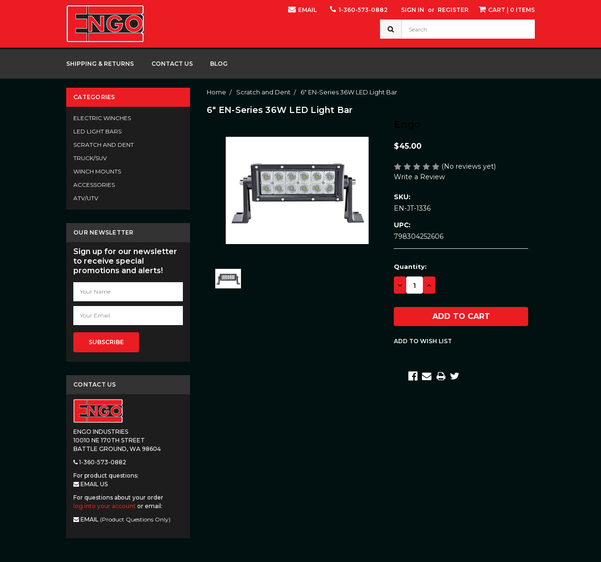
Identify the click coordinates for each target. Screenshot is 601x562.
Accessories (94, 184)
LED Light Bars (97, 131)
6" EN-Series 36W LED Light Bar (348, 92)
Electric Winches (102, 118)
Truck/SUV (90, 158)
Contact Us (172, 63)
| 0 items (507, 9)
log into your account (104, 506)
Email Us (90, 484)
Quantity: (410, 266)
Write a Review (419, 177)
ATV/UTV (85, 198)
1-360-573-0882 (359, 9)
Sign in (412, 9)
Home (216, 92)
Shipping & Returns (100, 63)
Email (302, 9)
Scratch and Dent (103, 144)
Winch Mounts (97, 171)
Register (453, 9)
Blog (219, 63)
